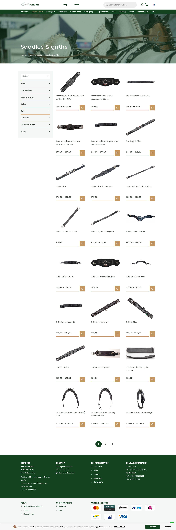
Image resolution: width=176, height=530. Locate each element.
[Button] (142, 5)
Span (23, 131)
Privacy (26, 510)
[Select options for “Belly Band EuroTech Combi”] (152, 107)
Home (23, 55)
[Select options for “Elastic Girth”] (82, 198)
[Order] (35, 76)
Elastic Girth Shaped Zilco (102, 186)
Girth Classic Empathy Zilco (103, 277)
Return (96, 474)
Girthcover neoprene (100, 367)
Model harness (28, 124)
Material (25, 118)
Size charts (98, 478)
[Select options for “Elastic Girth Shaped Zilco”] (117, 198)
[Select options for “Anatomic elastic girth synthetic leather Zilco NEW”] (82, 107)
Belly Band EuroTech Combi (138, 96)
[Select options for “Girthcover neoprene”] (117, 379)
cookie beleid (119, 527)
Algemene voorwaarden (33, 506)
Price (23, 83)
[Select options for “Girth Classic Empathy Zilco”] (117, 288)
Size (22, 111)
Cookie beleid (29, 514)
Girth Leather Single (64, 277)
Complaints (98, 482)
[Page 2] (105, 444)
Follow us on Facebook (65, 473)
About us (62, 506)
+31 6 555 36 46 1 (62, 470)
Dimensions (26, 90)
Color (23, 104)
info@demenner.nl (64, 467)
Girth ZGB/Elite (62, 367)
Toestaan (152, 527)
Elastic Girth (61, 186)
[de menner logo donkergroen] (30, 5)
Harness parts (35, 55)
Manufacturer (27, 97)
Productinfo (98, 466)
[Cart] (147, 5)
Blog (60, 510)
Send (96, 470)
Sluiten (168, 527)
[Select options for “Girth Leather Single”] (82, 288)
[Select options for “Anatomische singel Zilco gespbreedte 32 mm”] (117, 107)
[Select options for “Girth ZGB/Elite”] (82, 379)
